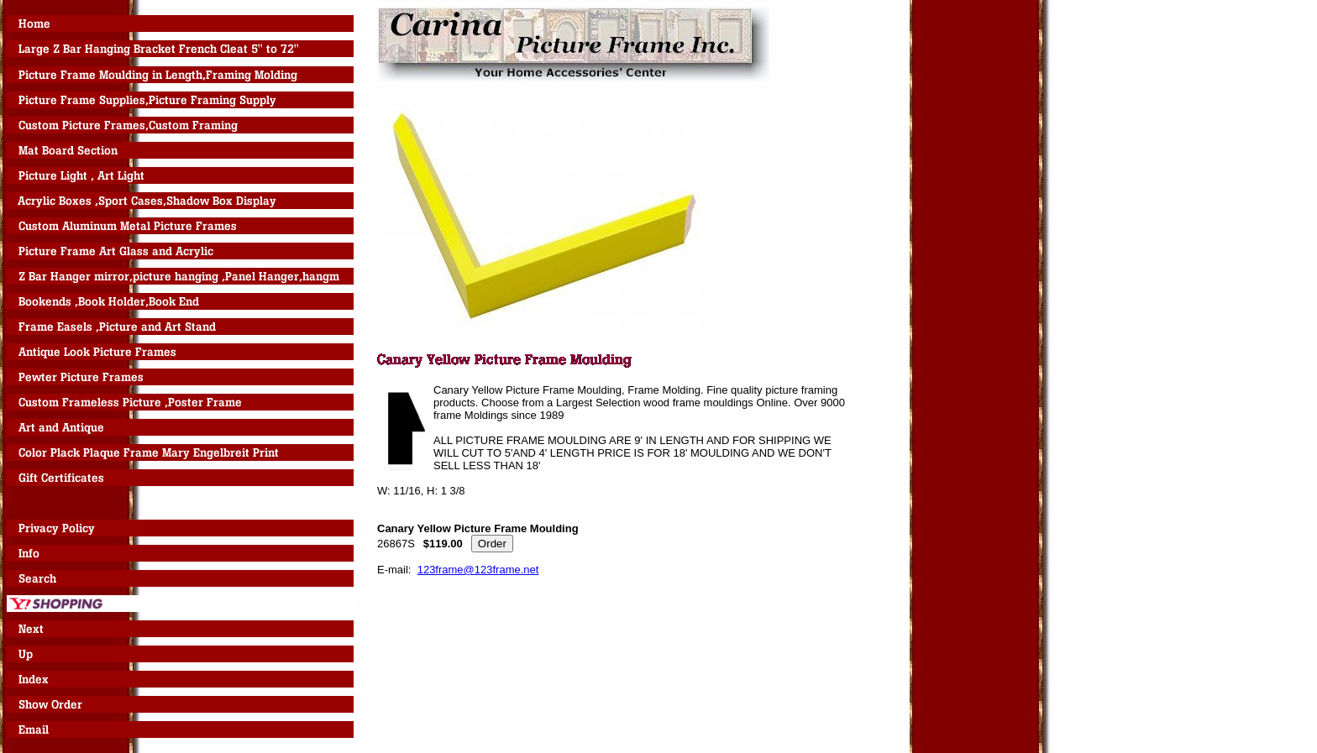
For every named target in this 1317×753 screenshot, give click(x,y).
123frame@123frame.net (478, 569)
